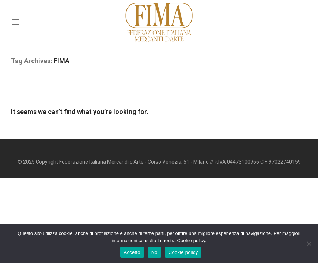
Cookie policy (183, 252)
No (154, 252)
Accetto (132, 252)
